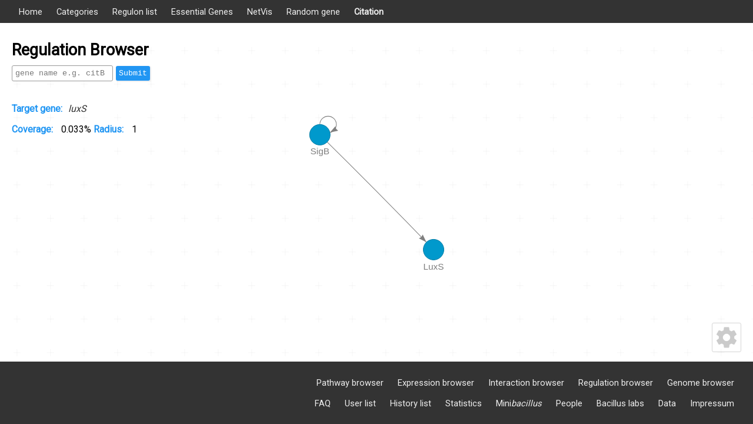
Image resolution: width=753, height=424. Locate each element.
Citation (369, 11)
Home (30, 11)
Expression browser (436, 382)
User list (360, 403)
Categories (77, 11)
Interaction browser (526, 382)
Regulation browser (615, 382)
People (569, 403)
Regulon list (134, 11)
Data (667, 403)
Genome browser (700, 382)
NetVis (259, 11)
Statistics (463, 403)
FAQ (323, 403)
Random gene (313, 11)
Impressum (712, 403)
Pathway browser (350, 382)
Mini (519, 403)
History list (410, 403)
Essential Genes (202, 11)
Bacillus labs (620, 403)
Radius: (110, 129)
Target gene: (37, 108)
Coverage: (33, 129)
